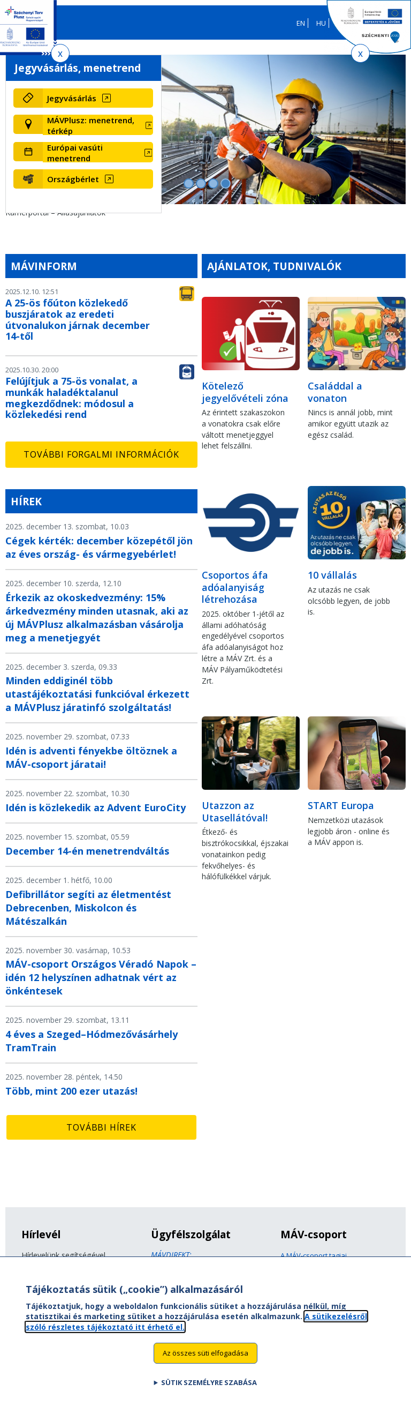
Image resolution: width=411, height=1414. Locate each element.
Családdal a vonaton (335, 392)
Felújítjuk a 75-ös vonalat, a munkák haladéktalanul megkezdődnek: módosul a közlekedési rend (71, 398)
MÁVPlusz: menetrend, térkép (90, 125)
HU (321, 23)
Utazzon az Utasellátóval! (235, 811)
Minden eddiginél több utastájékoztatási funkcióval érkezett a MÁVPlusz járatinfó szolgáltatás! (97, 694)
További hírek (101, 1127)
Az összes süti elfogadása (205, 1362)
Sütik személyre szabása (209, 1391)
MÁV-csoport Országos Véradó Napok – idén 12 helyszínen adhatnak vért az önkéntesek (100, 977)
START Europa (341, 805)
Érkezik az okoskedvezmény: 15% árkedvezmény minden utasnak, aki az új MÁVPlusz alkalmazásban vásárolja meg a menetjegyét (96, 617)
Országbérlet (73, 179)
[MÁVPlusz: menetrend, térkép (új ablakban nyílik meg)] (98, 125)
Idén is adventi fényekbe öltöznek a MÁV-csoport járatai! (91, 757)
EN (300, 23)
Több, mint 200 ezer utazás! (71, 1090)
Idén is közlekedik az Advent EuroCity (95, 807)
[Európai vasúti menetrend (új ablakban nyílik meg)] (98, 152)
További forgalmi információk (101, 454)
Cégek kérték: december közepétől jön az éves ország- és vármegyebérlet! (99, 547)
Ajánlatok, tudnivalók (274, 266)
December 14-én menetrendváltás (87, 850)
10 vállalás (332, 574)
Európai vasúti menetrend (75, 152)
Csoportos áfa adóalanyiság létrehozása (235, 586)
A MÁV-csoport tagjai (313, 1255)
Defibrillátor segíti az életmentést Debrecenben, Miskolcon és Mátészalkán (88, 907)
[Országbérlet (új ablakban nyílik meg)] (98, 179)
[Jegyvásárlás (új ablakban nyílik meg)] (98, 98)
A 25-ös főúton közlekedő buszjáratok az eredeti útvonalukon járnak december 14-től (77, 319)
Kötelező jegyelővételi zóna (245, 392)
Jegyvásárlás (71, 98)
